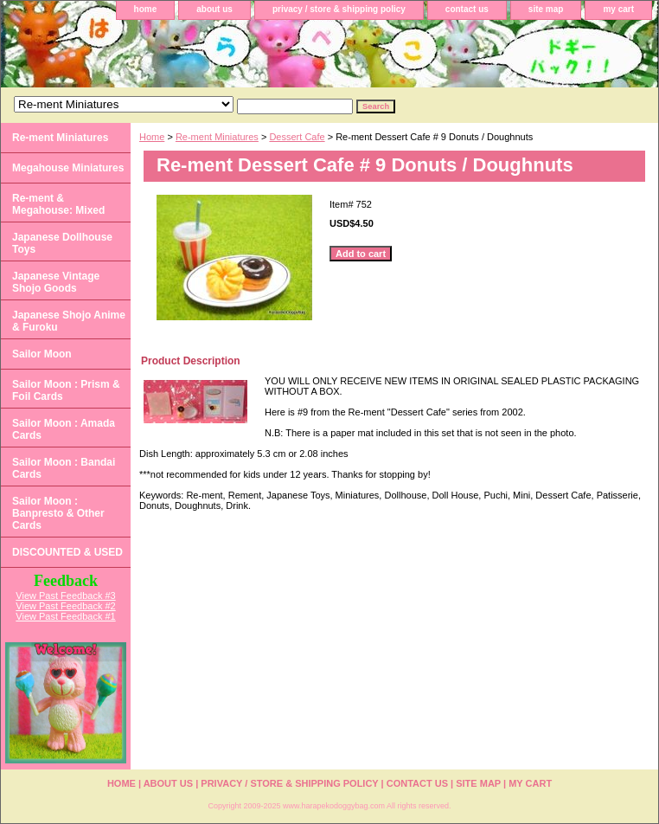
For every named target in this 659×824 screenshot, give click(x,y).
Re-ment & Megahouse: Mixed (58, 204)
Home (151, 137)
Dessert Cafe (296, 137)
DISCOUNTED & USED (67, 552)
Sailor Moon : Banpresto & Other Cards (58, 513)
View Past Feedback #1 (65, 616)
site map (546, 9)
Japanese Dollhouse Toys (62, 243)
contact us (467, 9)
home (145, 9)
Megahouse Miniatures (68, 168)
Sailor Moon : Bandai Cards (63, 468)
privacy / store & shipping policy (339, 9)
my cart (618, 9)
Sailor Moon (42, 354)
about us (214, 9)
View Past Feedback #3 (65, 595)
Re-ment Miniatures (217, 137)
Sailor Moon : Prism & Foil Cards (66, 390)
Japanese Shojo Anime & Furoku (68, 321)
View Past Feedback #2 (65, 606)
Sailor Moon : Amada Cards (63, 429)
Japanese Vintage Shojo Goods (55, 282)
